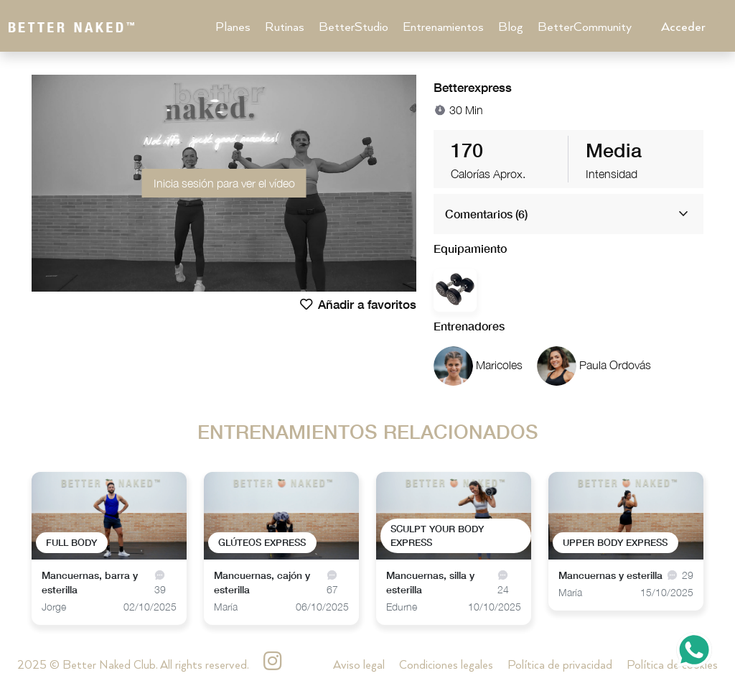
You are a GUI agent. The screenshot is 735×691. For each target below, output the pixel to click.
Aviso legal (359, 665)
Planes (233, 27)
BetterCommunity (585, 27)
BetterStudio (353, 27)
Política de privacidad (559, 665)
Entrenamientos (443, 27)
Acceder (683, 27)
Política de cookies (672, 665)
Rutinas (284, 27)
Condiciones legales (446, 665)
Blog (510, 27)
